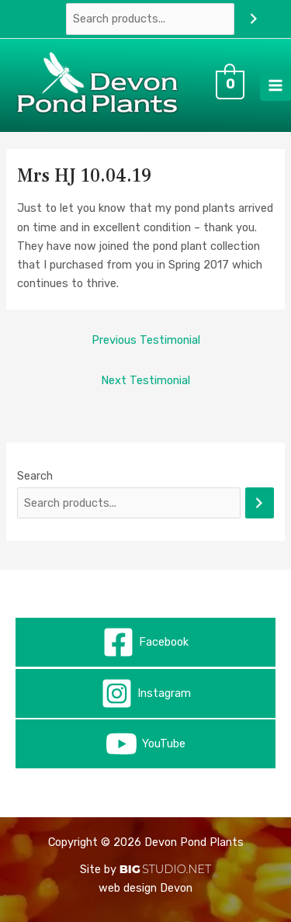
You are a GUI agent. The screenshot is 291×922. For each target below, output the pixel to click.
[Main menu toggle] (275, 85)
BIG (130, 869)
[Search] (253, 18)
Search (35, 476)
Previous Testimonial (146, 340)
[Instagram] (145, 693)
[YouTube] (145, 743)
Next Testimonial (145, 380)
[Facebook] (145, 642)
